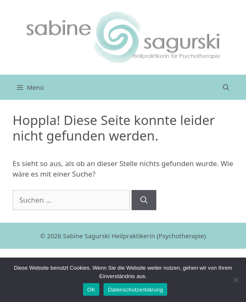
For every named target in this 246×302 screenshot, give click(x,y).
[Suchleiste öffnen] (226, 87)
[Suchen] (144, 200)
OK (91, 289)
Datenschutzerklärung (135, 289)
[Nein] (235, 280)
